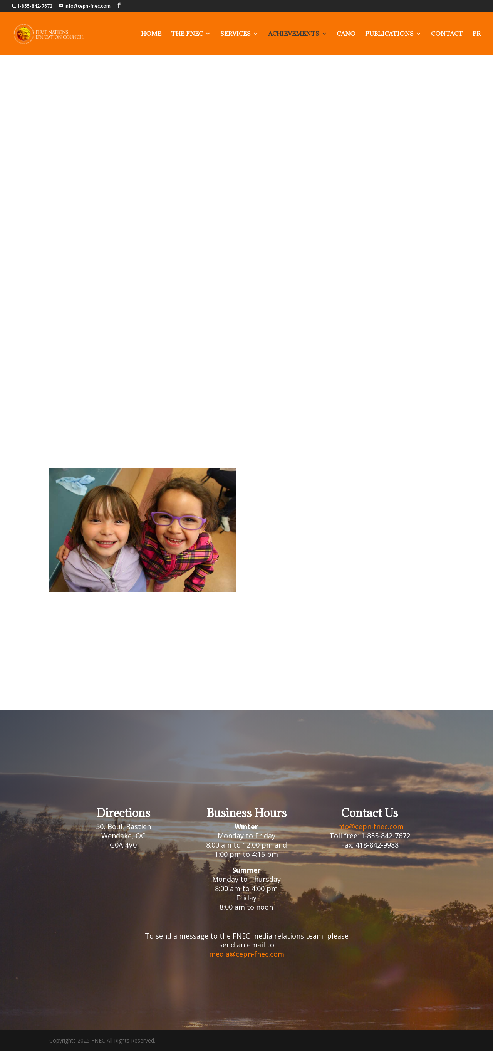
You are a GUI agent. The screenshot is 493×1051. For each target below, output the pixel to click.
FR (477, 34)
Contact (447, 34)
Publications (389, 34)
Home (151, 34)
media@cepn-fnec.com (246, 954)
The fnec (187, 34)
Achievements (293, 34)
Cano (346, 34)
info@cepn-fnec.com (370, 826)
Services (235, 34)
